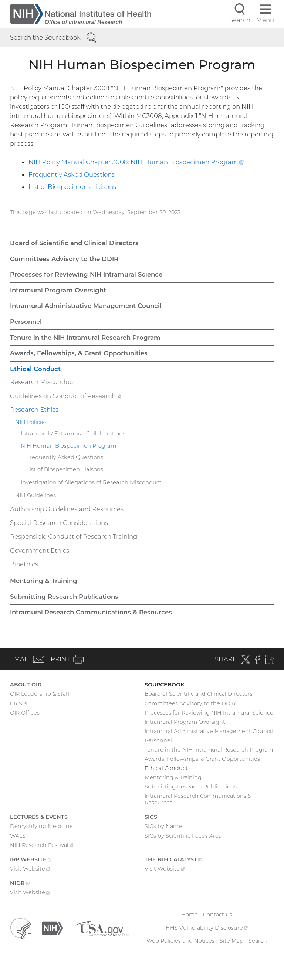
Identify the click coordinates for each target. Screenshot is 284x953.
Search (257, 940)
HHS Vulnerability (207, 928)
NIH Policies (31, 422)
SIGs (151, 817)
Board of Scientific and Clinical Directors (74, 243)
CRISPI (18, 703)
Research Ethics (34, 409)
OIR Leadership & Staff (40, 694)
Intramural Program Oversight (58, 290)
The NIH (173, 860)
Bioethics (24, 564)
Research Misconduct (42, 382)
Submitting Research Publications (64, 596)
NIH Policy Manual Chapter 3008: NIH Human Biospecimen (136, 162)
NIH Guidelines (35, 495)
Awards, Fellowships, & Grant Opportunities (79, 353)
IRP (30, 860)
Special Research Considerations (59, 522)
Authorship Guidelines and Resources (67, 509)
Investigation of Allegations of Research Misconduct (91, 482)
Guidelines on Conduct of (73, 396)
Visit (30, 869)
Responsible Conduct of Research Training (73, 536)
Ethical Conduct (35, 369)
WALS (18, 835)
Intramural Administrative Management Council (86, 305)
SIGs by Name (163, 826)
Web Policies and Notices (180, 940)
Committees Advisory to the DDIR (64, 258)
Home (189, 914)
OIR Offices (25, 712)
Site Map (231, 940)
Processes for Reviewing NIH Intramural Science (86, 274)
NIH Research (41, 846)
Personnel (26, 321)
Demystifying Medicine (41, 826)
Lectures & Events (39, 817)
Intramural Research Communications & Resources (91, 612)
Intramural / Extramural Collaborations (73, 433)
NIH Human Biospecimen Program (68, 445)
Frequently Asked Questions (71, 174)
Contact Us (217, 914)
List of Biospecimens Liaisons (72, 186)
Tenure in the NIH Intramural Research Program (85, 337)
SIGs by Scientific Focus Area (183, 835)
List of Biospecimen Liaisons (64, 469)
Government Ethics (39, 550)
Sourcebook (164, 684)
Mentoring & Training (43, 580)
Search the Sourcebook (45, 37)
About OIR (25, 684)
